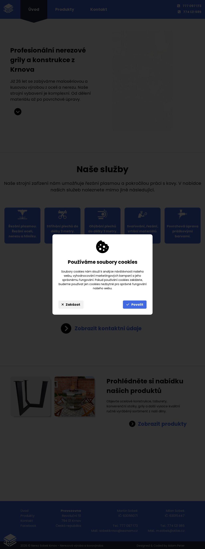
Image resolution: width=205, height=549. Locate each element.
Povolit (134, 304)
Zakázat (71, 304)
